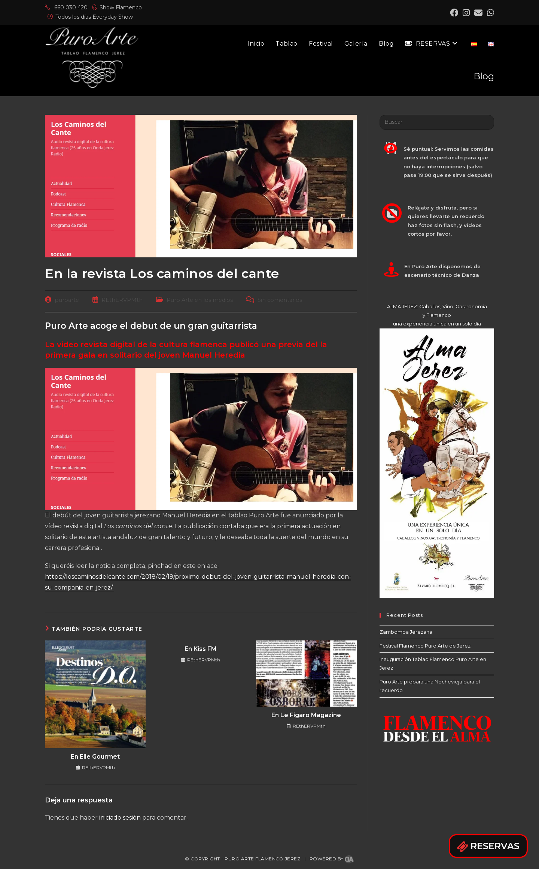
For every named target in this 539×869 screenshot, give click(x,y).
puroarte (67, 300)
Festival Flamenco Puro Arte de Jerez (425, 646)
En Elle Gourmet (95, 756)
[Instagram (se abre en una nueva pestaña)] (466, 13)
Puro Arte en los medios (200, 300)
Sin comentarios (280, 300)
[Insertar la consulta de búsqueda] (437, 122)
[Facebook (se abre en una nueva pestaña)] (454, 13)
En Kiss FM (201, 648)
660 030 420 (66, 7)
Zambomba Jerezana (406, 632)
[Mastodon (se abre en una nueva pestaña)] (489, 13)
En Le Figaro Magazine (306, 715)
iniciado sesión (120, 817)
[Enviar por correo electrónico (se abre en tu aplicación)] (478, 13)
